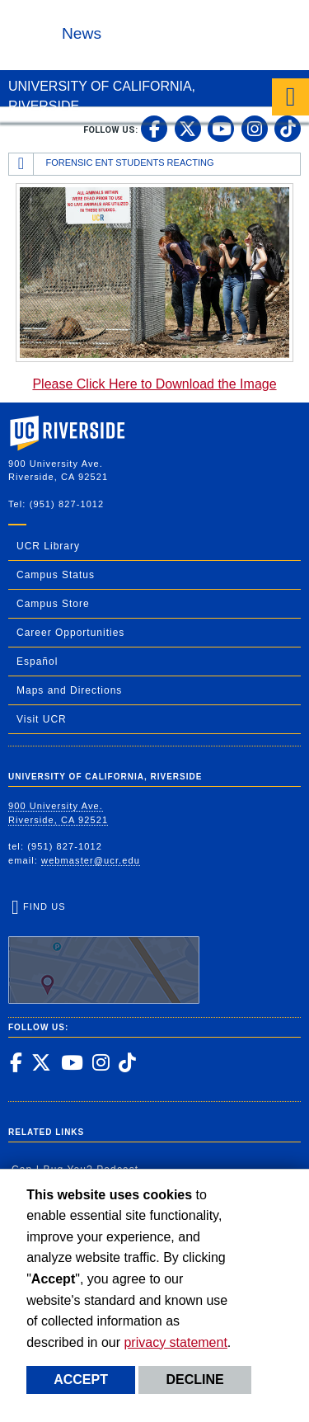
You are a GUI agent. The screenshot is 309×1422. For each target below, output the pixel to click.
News (81, 33)
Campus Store (53, 604)
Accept (81, 1380)
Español (37, 661)
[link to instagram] (254, 128)
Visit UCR (41, 719)
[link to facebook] (154, 128)
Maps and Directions (69, 690)
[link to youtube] (221, 128)
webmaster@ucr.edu (90, 860)
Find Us (103, 953)
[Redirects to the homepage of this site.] (21, 164)
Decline (194, 1380)
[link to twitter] (188, 128)
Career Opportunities (70, 632)
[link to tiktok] (287, 128)
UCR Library (48, 546)
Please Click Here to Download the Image (154, 384)
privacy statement (175, 1342)
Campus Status (55, 575)
